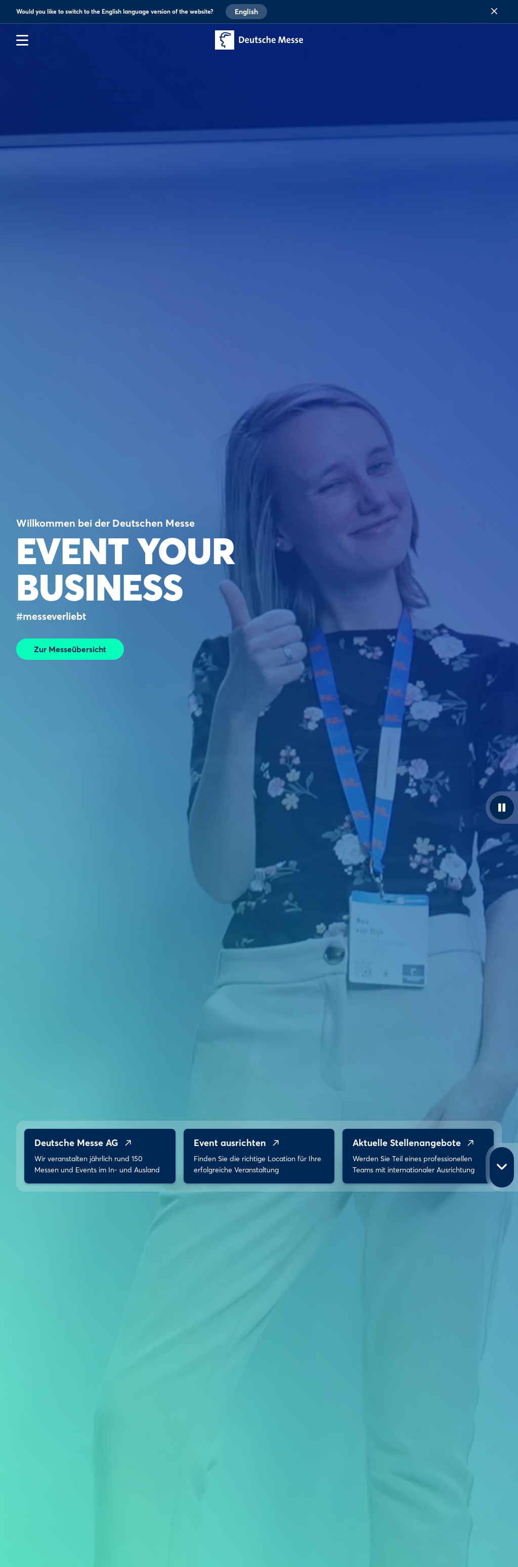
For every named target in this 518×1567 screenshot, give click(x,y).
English (246, 11)
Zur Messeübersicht (70, 649)
